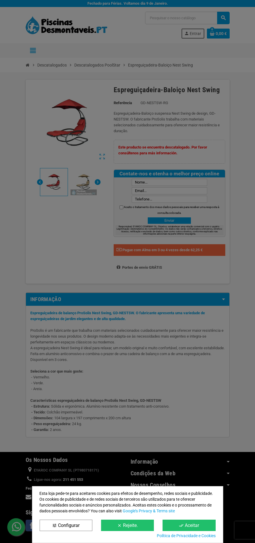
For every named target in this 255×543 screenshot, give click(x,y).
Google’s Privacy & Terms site (149, 511)
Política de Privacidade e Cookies (186, 535)
